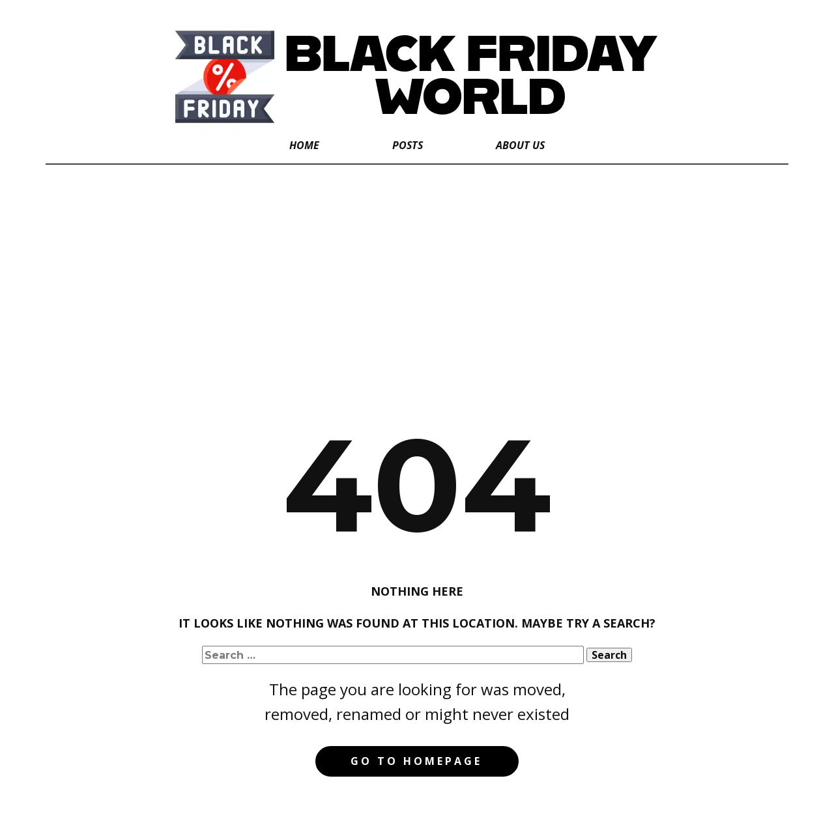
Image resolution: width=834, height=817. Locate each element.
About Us (520, 145)
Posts (407, 145)
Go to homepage (416, 761)
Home (304, 145)
